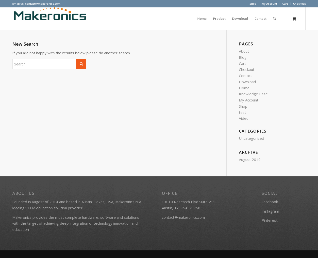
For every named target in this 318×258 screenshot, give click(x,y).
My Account (269, 3)
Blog (243, 57)
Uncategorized (251, 138)
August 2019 (250, 159)
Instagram (270, 211)
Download (247, 81)
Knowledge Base (253, 93)
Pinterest (270, 220)
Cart (285, 3)
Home (244, 87)
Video (244, 118)
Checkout (299, 3)
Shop (253, 3)
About (244, 51)
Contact (245, 75)
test (242, 112)
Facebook (270, 201)
